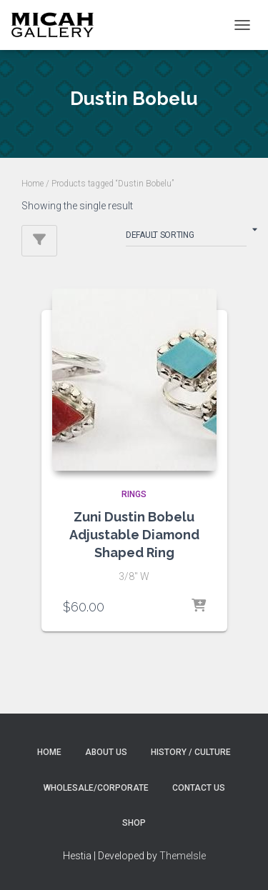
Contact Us (198, 788)
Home (32, 184)
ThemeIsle (182, 855)
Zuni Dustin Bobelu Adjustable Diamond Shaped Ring (134, 534)
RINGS (134, 494)
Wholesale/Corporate (96, 788)
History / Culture (191, 752)
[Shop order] (186, 238)
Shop (134, 823)
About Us (106, 752)
